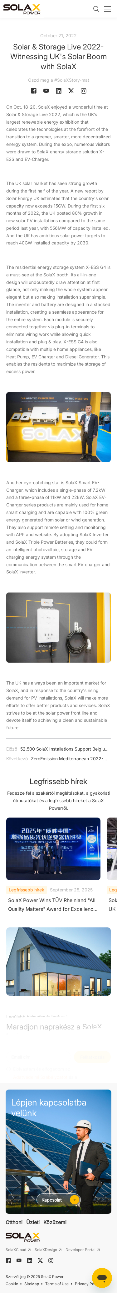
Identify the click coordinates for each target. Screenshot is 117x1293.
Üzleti (33, 1222)
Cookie (12, 1283)
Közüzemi (54, 1222)
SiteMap (31, 1283)
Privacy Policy (87, 1283)
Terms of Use (57, 1283)
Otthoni (14, 1222)
